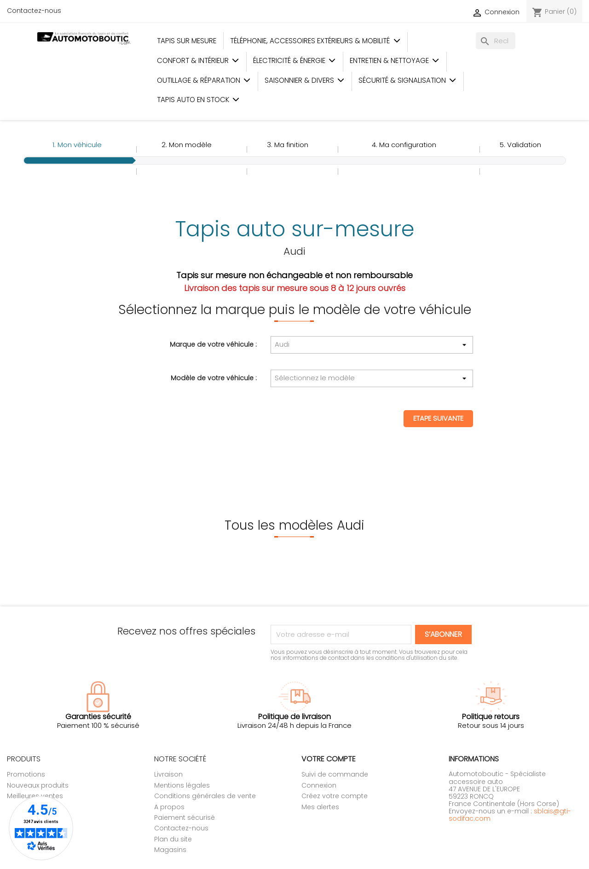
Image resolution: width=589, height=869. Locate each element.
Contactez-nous (34, 10)
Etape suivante (438, 418)
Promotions (26, 774)
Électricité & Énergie (294, 60)
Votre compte (328, 759)
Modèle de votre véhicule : (214, 377)
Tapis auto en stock (198, 99)
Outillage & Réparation (204, 80)
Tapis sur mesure (186, 41)
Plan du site (173, 839)
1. (77, 145)
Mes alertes (320, 807)
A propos (169, 807)
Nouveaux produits (38, 785)
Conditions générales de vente (205, 795)
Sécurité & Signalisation (407, 80)
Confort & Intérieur (198, 60)
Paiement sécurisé (184, 817)
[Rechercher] (495, 40)
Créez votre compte (334, 795)
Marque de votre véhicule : (213, 344)
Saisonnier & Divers (305, 80)
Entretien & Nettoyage (394, 60)
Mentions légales (182, 785)
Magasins (170, 849)
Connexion (318, 785)
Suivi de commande (334, 774)
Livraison (168, 774)
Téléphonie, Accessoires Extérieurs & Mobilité (315, 41)
